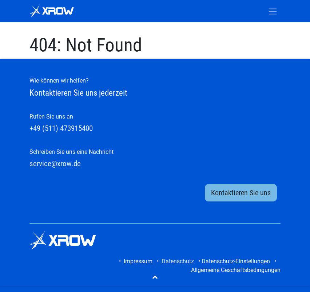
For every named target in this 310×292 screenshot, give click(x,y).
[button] (155, 276)
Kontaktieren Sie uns (241, 192)
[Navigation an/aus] (273, 11)
